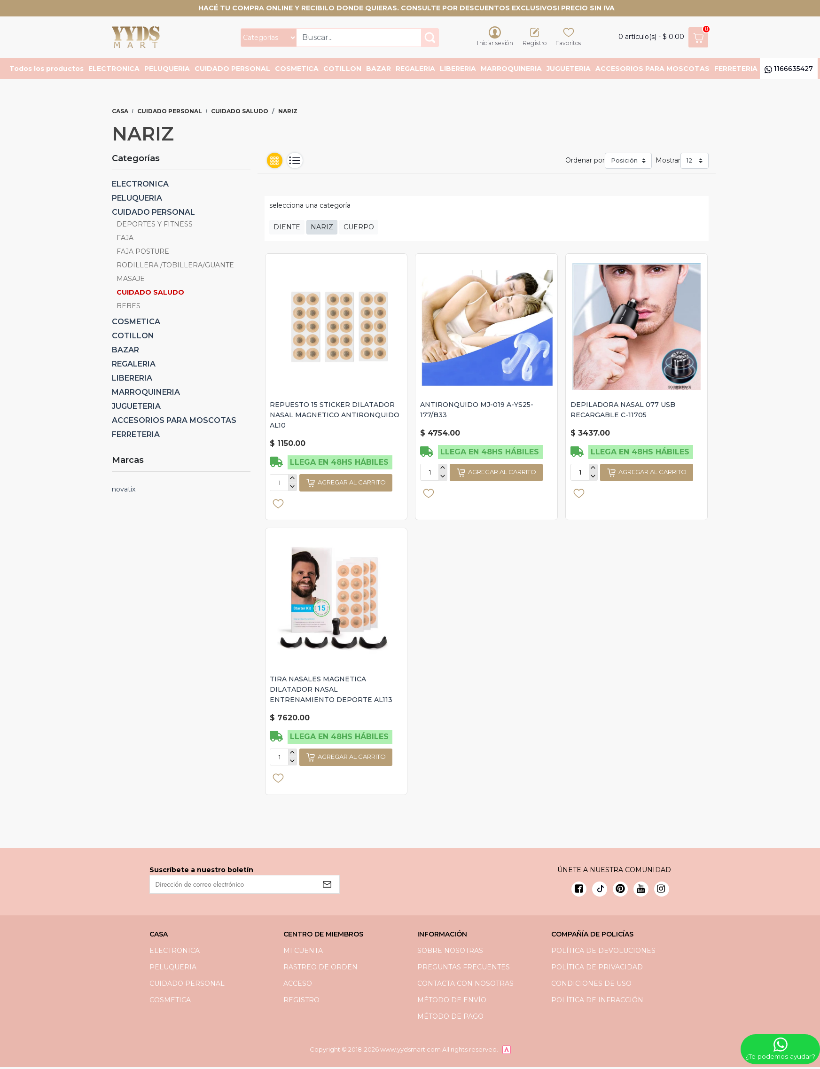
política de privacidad (597, 968)
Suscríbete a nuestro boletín (201, 871)
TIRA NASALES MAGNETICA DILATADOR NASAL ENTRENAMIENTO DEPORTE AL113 (331, 691)
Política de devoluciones (603, 952)
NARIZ (322, 228)
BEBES (129, 307)
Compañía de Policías (592, 935)
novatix (123, 490)
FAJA (125, 239)
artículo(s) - (663, 38)
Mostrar (668, 161)
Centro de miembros (323, 935)
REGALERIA (415, 70)
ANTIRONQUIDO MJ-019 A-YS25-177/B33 (476, 411)
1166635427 (789, 70)
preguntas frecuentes (463, 968)
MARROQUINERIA (511, 70)
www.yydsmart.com (410, 1050)
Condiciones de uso (591, 985)
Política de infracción (597, 1001)
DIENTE (286, 228)
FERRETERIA (736, 70)
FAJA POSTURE (143, 253)
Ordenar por (585, 161)
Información (442, 935)
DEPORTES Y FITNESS (155, 225)
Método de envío (451, 1001)
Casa (120, 112)
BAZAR (378, 70)
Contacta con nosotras (465, 985)
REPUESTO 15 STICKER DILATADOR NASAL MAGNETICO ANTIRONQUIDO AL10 (335, 416)
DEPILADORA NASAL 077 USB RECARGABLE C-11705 (622, 411)
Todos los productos (46, 70)
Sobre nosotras (450, 952)
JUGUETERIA (569, 70)
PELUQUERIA (167, 70)
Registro (301, 1001)
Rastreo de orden (320, 968)
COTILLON (342, 70)
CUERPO (359, 228)
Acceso (297, 985)
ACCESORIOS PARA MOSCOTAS (652, 70)
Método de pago (450, 1018)
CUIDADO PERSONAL (232, 70)
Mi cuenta (303, 952)
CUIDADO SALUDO (239, 112)
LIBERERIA (458, 70)
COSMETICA (297, 70)
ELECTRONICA (114, 70)
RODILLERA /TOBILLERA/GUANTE (175, 266)
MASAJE (131, 280)
